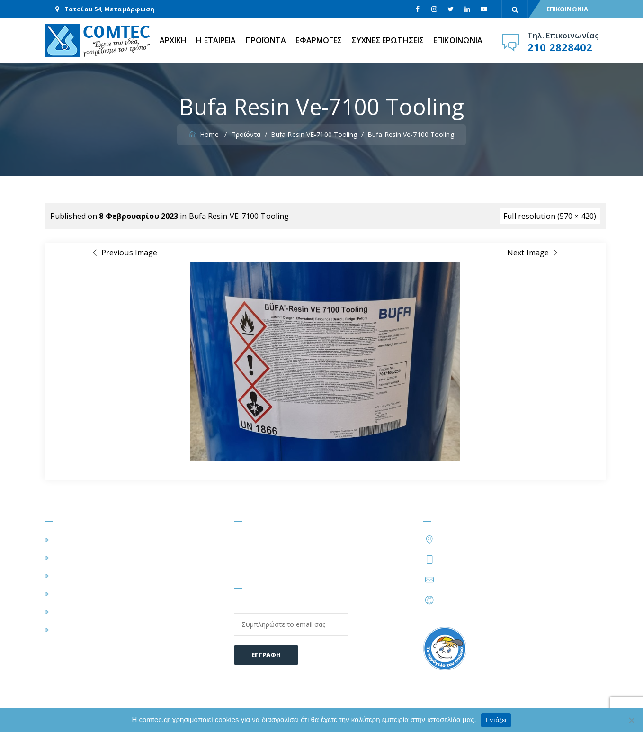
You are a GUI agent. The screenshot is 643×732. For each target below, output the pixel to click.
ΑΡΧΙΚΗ (173, 40)
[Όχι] (631, 720)
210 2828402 (559, 47)
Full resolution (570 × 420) (549, 216)
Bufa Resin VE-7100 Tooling (239, 216)
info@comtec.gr (466, 579)
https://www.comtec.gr (478, 600)
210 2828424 (513, 559)
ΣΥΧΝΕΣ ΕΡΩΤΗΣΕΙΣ (387, 40)
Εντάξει (496, 719)
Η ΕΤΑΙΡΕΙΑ (216, 40)
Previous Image (124, 252)
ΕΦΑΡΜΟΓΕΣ (318, 40)
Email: (291, 619)
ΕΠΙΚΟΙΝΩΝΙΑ (567, 9)
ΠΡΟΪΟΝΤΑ (266, 40)
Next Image (533, 252)
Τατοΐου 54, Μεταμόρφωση (109, 9)
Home (205, 134)
